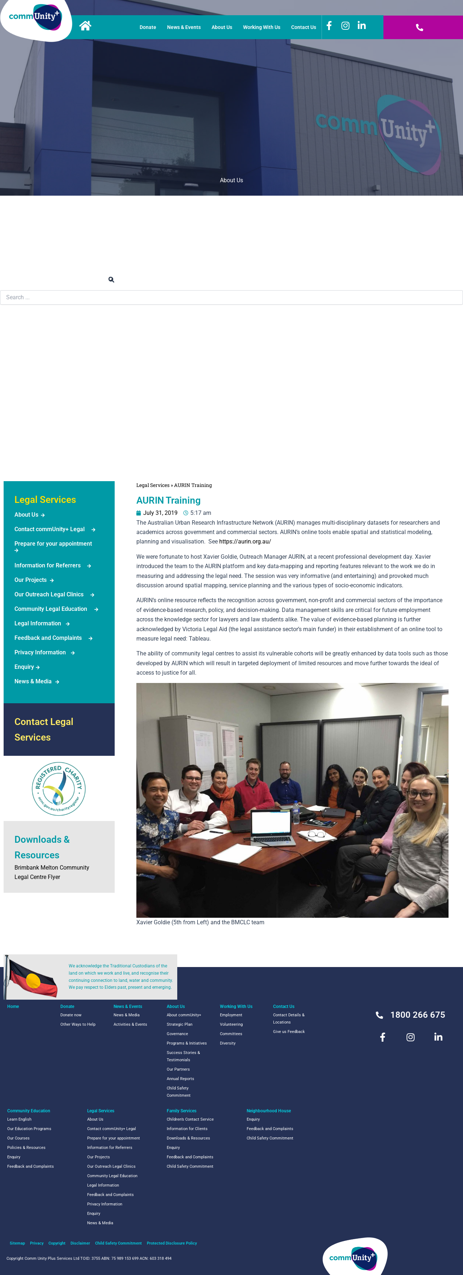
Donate (148, 27)
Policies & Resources (26, 1147)
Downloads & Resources (188, 1138)
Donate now (70, 1015)
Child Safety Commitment (179, 1092)
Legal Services (29, 371)
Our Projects (30, 579)
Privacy (36, 1243)
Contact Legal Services (43, 729)
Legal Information (37, 623)
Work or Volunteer (231, 218)
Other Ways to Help (77, 1024)
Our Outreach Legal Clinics (49, 594)
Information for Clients (187, 1128)
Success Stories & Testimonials (183, 1056)
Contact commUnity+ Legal (49, 529)
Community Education (39, 332)
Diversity (227, 1043)
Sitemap (17, 1243)
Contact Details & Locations (289, 1019)
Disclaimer (80, 1243)
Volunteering (231, 1024)
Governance (177, 1034)
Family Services (31, 410)
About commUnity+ (184, 1015)
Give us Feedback (289, 1031)
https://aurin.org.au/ (245, 541)
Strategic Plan (179, 1024)
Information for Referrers (47, 565)
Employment (231, 1015)
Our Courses (18, 1138)
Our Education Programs (29, 1128)
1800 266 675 (417, 1015)
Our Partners (178, 1069)
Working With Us (261, 27)
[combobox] (231, 297)
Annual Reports (180, 1078)
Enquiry (24, 666)
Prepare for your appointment (53, 543)
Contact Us (303, 27)
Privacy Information (40, 652)
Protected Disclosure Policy (172, 1243)
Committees (231, 1034)
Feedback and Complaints (48, 637)
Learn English (19, 1119)
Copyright (56, 1243)
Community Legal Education (50, 608)
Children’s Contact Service (190, 1119)
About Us (222, 27)
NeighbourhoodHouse (30, 453)
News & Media (33, 681)
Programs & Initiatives (187, 1043)
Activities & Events (130, 1024)
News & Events (184, 27)
